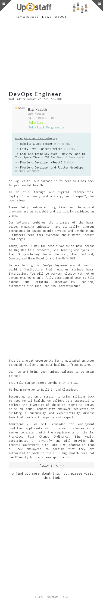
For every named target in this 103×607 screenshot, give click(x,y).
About (61, 16)
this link (51, 477)
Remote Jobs (27, 16)
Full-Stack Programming (46, 127)
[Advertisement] (51, 56)
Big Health (37, 109)
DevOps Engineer (35, 93)
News (47, 16)
